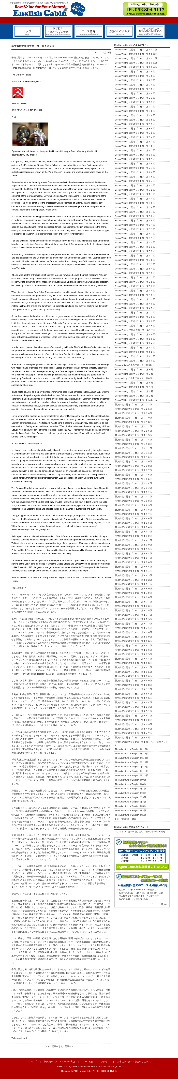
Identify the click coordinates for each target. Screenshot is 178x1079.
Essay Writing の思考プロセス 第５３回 (135, 273)
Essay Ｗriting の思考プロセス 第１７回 (135, 330)
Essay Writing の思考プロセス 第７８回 (135, 163)
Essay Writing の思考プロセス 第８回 (134, 369)
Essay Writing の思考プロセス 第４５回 (135, 308)
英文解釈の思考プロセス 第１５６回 (133, 693)
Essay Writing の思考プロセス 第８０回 (135, 155)
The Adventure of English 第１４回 (132, 758)
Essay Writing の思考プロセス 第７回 (134, 374)
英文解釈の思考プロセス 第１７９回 (133, 593)
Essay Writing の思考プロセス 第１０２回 (136, 58)
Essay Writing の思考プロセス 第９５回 (135, 89)
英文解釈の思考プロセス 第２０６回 (133, 474)
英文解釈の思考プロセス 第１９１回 (133, 540)
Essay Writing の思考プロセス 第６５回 (136, 220)
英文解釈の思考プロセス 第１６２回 (133, 667)
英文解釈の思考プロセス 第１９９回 (133, 505)
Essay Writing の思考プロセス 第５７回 (135, 255)
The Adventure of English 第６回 (130, 793)
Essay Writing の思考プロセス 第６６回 (135, 216)
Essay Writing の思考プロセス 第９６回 (135, 84)
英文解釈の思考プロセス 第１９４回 (133, 527)
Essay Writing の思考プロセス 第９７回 (135, 80)
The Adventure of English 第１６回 (132, 749)
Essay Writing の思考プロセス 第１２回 (135, 352)
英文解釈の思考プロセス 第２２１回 (136, 409)
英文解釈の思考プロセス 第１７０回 (133, 632)
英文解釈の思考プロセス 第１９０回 (133, 544)
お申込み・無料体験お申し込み (132, 1061)
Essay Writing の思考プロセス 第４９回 (135, 290)
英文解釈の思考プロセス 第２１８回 (134, 422)
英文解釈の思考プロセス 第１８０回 (133, 588)
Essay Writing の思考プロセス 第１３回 (135, 347)
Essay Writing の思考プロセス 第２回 (134, 395)
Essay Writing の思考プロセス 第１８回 (135, 325)
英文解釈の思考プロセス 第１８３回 (133, 575)
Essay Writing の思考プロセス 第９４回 (135, 93)
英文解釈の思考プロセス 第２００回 (133, 501)
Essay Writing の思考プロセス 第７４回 (135, 181)
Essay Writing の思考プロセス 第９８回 (135, 76)
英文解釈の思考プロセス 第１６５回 (133, 654)
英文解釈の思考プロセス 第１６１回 (133, 672)
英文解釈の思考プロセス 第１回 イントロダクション (141, 743)
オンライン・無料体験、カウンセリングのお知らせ (140, 831)
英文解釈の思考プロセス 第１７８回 (133, 597)
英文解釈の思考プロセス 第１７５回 (133, 610)
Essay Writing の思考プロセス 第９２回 (135, 102)
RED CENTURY (19, 110)
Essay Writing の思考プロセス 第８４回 (135, 137)
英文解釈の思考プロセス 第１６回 (132, 737)
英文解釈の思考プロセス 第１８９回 (133, 549)
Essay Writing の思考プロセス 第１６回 (135, 334)
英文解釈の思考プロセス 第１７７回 (133, 601)
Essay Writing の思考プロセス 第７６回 (135, 172)
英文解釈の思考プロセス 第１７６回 (133, 606)
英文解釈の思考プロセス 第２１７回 (134, 426)
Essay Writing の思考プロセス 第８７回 (135, 124)
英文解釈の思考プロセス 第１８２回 (133, 580)
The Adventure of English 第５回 (130, 797)
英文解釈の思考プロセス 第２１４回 (133, 439)
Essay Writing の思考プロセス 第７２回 (135, 190)
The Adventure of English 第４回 (130, 801)
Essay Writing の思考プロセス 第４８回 (135, 295)
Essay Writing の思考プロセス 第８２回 (135, 146)
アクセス (105, 1061)
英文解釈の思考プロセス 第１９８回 (133, 509)
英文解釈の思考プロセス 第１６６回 (133, 650)
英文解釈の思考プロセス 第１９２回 (133, 536)
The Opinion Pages (21, 74)
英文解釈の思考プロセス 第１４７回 (133, 733)
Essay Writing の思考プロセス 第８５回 (135, 133)
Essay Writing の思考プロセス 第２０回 (135, 317)
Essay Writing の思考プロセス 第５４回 (135, 268)
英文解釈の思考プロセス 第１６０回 (133, 676)
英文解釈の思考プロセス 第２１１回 (133, 452)
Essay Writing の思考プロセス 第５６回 (135, 260)
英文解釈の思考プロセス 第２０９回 (133, 461)
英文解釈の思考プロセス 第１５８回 (133, 685)
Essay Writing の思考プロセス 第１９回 (135, 321)
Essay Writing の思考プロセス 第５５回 (135, 264)
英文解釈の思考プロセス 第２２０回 (134, 413)
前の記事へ (53, 1046)
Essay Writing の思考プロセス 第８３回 (135, 141)
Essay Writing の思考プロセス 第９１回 (135, 106)
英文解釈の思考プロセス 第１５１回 (133, 715)
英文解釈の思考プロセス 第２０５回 (133, 479)
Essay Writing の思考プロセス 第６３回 (136, 229)
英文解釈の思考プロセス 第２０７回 (133, 470)
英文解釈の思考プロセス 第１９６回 (133, 518)
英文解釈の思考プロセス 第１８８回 (133, 553)
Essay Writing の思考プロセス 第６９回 (135, 203)
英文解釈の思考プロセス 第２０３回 (133, 488)
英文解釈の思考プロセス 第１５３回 (133, 707)
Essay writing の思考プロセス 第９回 (133, 365)
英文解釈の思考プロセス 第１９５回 (133, 523)
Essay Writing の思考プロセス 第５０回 (135, 286)
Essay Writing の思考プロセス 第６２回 (135, 233)
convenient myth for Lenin (40, 330)
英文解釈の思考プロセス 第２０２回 (133, 492)
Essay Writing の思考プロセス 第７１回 (135, 194)
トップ (33, 1061)
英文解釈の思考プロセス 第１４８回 (133, 728)
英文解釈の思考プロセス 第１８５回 (133, 566)
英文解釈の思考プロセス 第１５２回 (133, 711)
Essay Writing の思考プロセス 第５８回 (135, 251)
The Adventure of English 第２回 (130, 810)
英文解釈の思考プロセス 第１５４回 (133, 702)
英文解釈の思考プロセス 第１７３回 (133, 619)
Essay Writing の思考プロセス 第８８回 (135, 119)
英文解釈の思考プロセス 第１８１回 (133, 584)
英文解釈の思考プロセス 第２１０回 (133, 457)
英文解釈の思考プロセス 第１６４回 (133, 658)
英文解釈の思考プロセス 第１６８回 (133, 641)
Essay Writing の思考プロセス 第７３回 (135, 185)
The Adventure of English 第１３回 (132, 762)
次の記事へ (66, 1046)
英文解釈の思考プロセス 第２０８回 (133, 466)
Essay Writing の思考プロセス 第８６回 (135, 128)
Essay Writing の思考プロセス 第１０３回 (136, 54)
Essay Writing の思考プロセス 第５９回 (135, 247)
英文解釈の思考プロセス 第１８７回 (133, 558)
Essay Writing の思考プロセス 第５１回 (135, 282)
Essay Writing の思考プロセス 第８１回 (135, 150)
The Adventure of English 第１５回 (132, 753)
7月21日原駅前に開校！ (126, 819)
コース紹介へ (161, 904)
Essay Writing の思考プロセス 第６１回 (135, 238)
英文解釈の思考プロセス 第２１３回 (133, 444)
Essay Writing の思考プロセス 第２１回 (135, 312)
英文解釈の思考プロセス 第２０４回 (133, 483)
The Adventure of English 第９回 (130, 780)
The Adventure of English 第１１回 (132, 771)
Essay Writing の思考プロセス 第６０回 (135, 242)
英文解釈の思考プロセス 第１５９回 (133, 680)
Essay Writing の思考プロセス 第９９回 (135, 71)
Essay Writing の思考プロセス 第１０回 (135, 360)
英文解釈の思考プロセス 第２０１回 (133, 496)
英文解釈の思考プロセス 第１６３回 (133, 663)
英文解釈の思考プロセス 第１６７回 (133, 645)
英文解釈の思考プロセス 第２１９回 (134, 417)
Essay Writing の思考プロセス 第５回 (134, 382)
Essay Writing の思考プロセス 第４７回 (135, 299)
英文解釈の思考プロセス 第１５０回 (133, 720)
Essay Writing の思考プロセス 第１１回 (135, 356)
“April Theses (54, 172)
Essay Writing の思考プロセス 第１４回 (135, 343)
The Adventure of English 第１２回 (132, 766)
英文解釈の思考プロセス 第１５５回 (133, 698)
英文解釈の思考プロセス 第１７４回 (133, 615)
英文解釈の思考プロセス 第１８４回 (133, 571)
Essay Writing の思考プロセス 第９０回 (135, 111)
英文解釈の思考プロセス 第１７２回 (133, 623)
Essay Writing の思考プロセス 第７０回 (135, 198)
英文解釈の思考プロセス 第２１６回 (133, 431)
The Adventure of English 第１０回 (132, 775)
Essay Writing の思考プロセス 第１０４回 (136, 49)
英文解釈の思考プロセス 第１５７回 (133, 689)
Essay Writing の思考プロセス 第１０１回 (136, 63)
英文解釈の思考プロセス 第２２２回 (134, 404)
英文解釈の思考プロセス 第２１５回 (134, 435)
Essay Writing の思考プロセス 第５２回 (135, 277)
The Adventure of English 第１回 (130, 815)
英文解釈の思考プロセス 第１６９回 (133, 636)
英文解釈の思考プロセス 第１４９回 (133, 724)
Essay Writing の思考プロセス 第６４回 (136, 225)
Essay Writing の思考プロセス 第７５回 (135, 176)
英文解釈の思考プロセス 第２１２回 (133, 448)
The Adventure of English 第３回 (130, 806)
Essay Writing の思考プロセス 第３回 (134, 391)
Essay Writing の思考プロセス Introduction (136, 400)
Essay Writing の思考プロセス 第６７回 (136, 211)
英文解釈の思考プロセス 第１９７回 (133, 514)
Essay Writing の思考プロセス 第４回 (134, 387)
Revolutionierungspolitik (45, 234)
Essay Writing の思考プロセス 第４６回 (135, 303)
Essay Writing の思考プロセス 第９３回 (135, 98)
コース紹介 (87, 1061)
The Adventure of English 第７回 (130, 788)
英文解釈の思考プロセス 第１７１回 (133, 628)
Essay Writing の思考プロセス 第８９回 (135, 115)
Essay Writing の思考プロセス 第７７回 (135, 168)
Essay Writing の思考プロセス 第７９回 (135, 159)
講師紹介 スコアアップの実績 (59, 1061)
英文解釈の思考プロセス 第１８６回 (133, 562)
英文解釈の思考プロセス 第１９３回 (133, 531)
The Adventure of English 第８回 (130, 784)
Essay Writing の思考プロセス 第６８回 (135, 207)
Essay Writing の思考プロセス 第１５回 (135, 339)
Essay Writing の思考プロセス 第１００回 (136, 67)
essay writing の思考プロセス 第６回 (133, 378)
